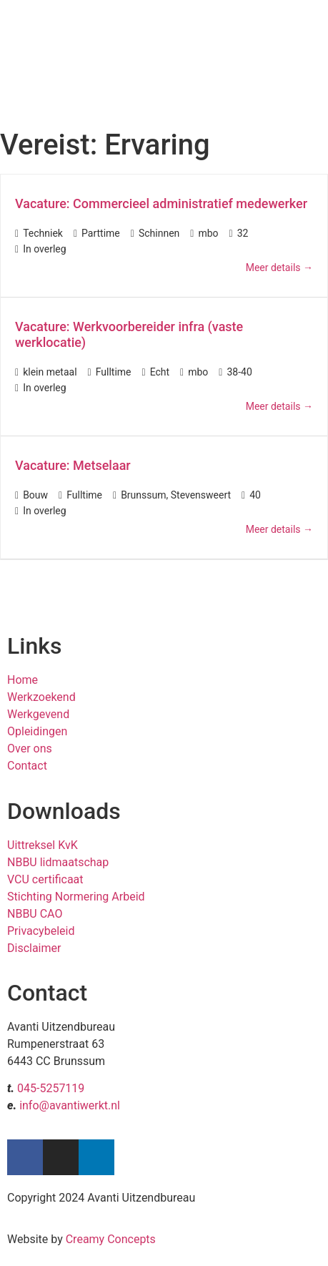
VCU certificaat (45, 879)
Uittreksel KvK (42, 845)
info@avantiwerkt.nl (69, 1105)
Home (22, 680)
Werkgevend (38, 714)
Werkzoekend (41, 697)
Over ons (29, 748)
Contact (27, 765)
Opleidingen (37, 731)
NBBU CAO (34, 914)
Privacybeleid (40, 931)
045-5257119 (50, 1088)
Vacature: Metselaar (73, 465)
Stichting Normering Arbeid (76, 896)
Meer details (279, 267)
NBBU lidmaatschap (58, 862)
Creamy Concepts (111, 1239)
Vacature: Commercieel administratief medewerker (161, 203)
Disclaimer (34, 948)
